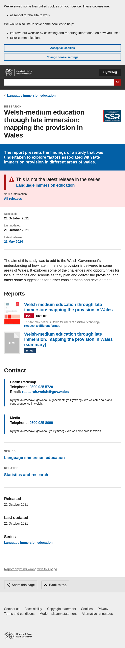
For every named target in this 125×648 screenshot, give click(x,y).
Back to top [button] (58, 585)
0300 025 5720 (41, 387)
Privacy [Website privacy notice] (103, 609)
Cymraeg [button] (110, 72)
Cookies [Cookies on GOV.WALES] (87, 609)
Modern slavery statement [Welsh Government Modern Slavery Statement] (58, 613)
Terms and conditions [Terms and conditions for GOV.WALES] (19, 613)
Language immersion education (31, 95)
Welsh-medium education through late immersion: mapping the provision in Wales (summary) (12, 343)
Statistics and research (26, 474)
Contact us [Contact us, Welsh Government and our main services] (11, 609)
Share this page (23, 585)
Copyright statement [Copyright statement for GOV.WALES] (61, 609)
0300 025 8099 (41, 423)
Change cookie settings (62, 57)
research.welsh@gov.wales (45, 392)
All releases (13, 198)
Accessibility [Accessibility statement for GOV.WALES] (33, 609)
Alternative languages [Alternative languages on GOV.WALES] (97, 613)
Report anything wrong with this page (30, 569)
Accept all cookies (62, 48)
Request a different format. (42, 325)
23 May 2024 (13, 241)
